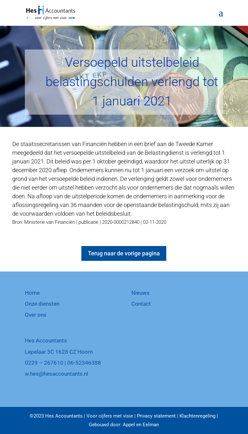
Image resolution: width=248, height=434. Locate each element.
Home (32, 293)
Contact (141, 304)
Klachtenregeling (197, 416)
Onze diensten (42, 304)
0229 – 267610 (44, 363)
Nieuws (140, 293)
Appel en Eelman (141, 425)
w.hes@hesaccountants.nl (56, 373)
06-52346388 (84, 363)
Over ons (35, 314)
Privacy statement (156, 416)
